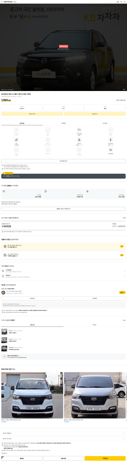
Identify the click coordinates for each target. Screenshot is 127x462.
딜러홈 (121, 292)
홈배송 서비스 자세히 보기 (63, 209)
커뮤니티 (32, 325)
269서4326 (10, 2)
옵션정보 (22, 123)
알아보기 (63, 246)
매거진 (94, 325)
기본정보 (63, 123)
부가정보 (105, 123)
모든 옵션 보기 (63, 161)
